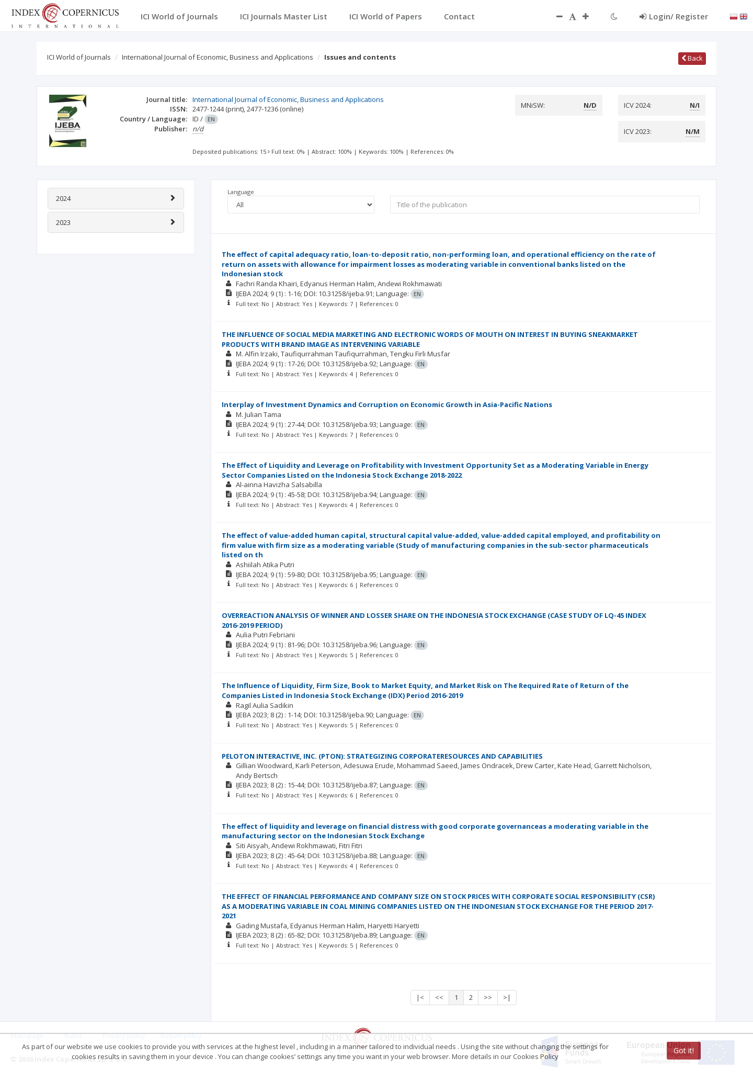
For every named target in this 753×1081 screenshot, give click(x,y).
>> (488, 997)
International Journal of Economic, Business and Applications (217, 57)
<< (439, 997)
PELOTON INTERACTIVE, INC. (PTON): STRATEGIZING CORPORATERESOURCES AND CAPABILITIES (382, 756)
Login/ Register (674, 16)
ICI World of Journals (79, 57)
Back (692, 58)
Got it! (684, 1050)
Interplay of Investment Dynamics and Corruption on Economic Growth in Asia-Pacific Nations (387, 404)
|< (420, 997)
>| (507, 997)
